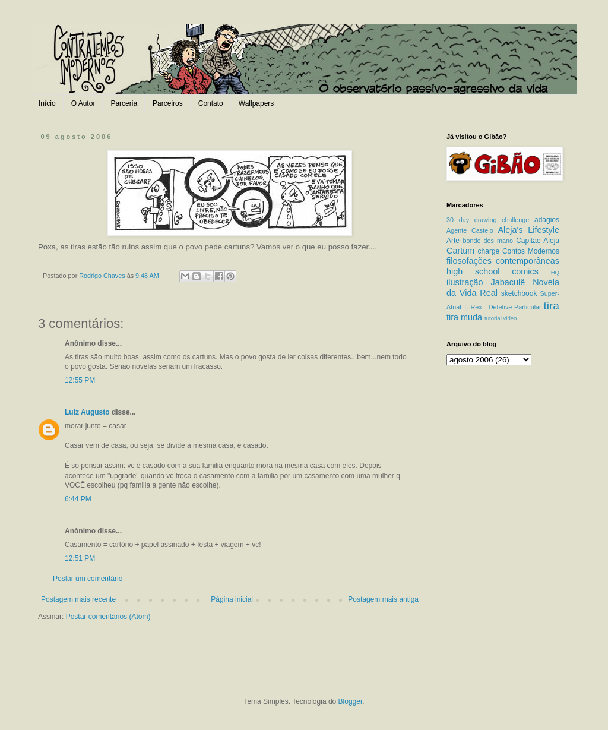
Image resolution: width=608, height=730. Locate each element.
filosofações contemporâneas (502, 261)
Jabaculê (508, 282)
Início (47, 103)
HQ (555, 272)
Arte (453, 240)
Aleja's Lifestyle (528, 230)
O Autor (83, 103)
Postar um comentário (87, 578)
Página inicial (232, 599)
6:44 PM (78, 499)
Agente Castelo (469, 230)
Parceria (123, 103)
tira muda (464, 317)
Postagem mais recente (78, 599)
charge (489, 251)
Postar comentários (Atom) (108, 616)
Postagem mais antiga (383, 599)
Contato (210, 103)
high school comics (492, 271)
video (510, 318)
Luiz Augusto (87, 412)
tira (551, 305)
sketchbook (519, 293)
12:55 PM (80, 380)
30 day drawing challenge (487, 219)
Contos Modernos (530, 251)
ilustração (464, 282)
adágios (546, 220)
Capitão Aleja (537, 240)
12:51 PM (80, 558)
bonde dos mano (488, 240)
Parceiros (168, 103)
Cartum (460, 250)
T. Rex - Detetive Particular (502, 307)
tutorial (493, 318)
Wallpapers (256, 103)
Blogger (350, 701)
